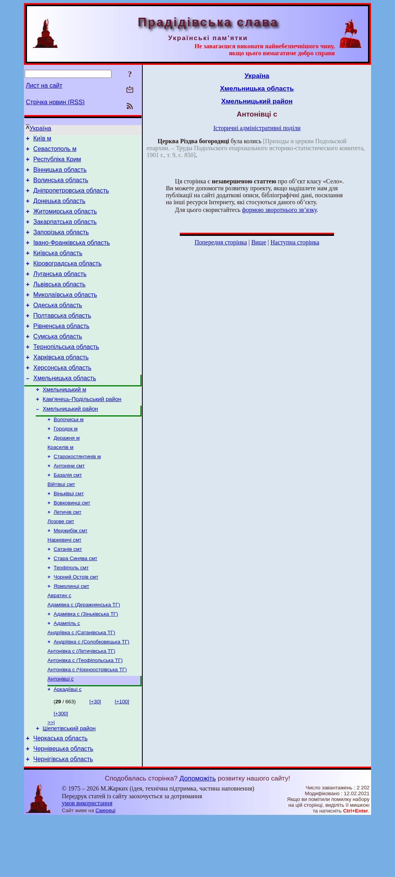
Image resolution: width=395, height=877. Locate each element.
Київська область (57, 267)
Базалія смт (68, 512)
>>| (51, 777)
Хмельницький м (64, 418)
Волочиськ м (69, 451)
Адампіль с (67, 672)
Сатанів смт (68, 592)
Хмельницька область (64, 406)
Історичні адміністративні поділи (256, 128)
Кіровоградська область (67, 278)
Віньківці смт (69, 532)
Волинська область (60, 186)
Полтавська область (62, 336)
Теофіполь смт (71, 612)
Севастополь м (54, 151)
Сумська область (57, 359)
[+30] (95, 756)
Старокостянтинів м (77, 491)
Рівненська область (61, 348)
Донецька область (59, 209)
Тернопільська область (66, 371)
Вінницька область (59, 174)
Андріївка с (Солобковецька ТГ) (91, 692)
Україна (40, 128)
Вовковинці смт (72, 542)
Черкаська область (60, 795)
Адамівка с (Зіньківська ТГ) (86, 662)
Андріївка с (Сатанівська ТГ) (81, 682)
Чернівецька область (63, 806)
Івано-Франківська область (71, 255)
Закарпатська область (64, 232)
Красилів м (60, 481)
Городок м (66, 461)
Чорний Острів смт (76, 622)
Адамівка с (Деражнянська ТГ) (83, 652)
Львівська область (59, 301)
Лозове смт (60, 562)
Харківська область (61, 382)
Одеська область (57, 325)
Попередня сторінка (220, 242)
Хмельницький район (70, 440)
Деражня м (67, 471)
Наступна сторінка (294, 242)
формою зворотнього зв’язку (279, 210)
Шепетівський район (69, 784)
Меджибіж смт (71, 572)
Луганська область (59, 290)
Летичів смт (67, 552)
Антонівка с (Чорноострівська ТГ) (87, 722)
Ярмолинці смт (71, 632)
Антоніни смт (69, 502)
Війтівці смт (61, 522)
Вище (258, 242)
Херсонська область (62, 394)
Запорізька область (61, 243)
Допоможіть (197, 837)
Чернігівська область (63, 818)
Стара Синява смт (75, 602)
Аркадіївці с (67, 744)
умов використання (87, 862)
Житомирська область (65, 220)
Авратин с (59, 642)
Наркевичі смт (64, 582)
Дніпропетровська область (71, 197)
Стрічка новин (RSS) (55, 102)
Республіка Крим (57, 162)
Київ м (42, 139)
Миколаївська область (65, 313)
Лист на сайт (44, 85)
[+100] (122, 756)
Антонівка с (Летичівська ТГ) (81, 702)
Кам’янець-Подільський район (82, 429)
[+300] (61, 768)
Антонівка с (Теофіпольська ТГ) (85, 712)
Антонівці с (60, 732)
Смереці (106, 869)
